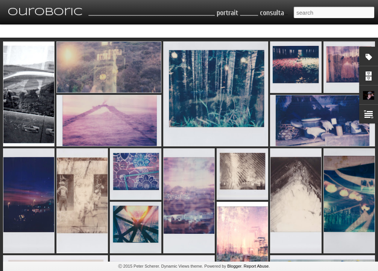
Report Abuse (256, 266)
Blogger (234, 266)
